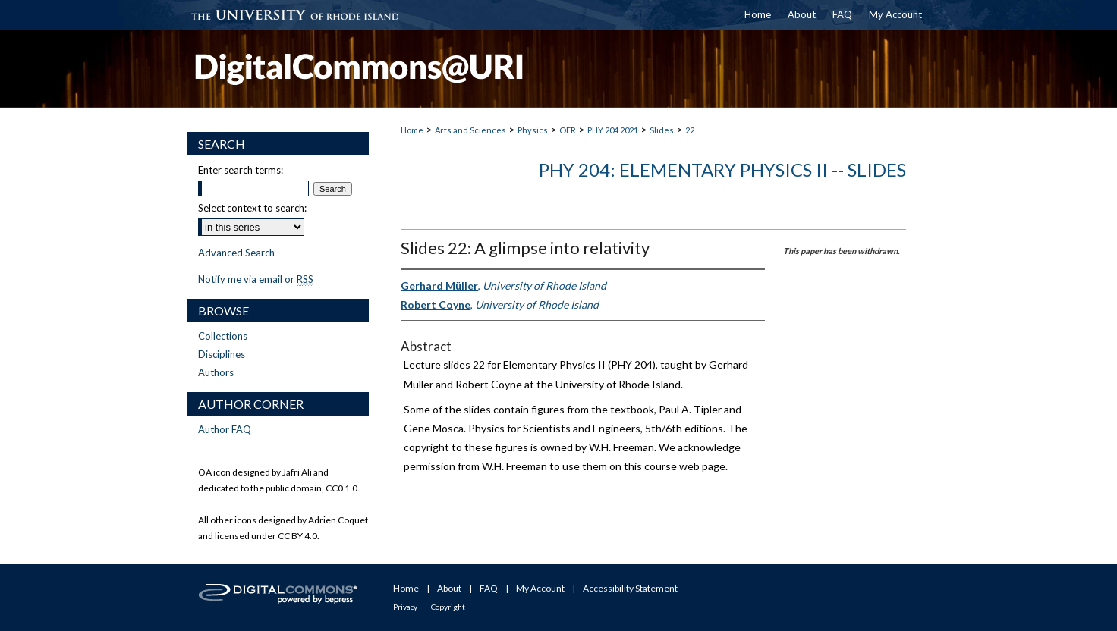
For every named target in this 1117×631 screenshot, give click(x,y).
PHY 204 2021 (612, 130)
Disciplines (221, 354)
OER (567, 130)
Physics (533, 130)
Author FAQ (224, 429)
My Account (540, 588)
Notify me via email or (255, 279)
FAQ (489, 588)
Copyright (448, 606)
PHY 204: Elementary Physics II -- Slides (722, 170)
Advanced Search (236, 252)
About (449, 588)
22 (689, 130)
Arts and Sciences (470, 130)
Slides (662, 130)
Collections (222, 336)
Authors (216, 372)
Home (412, 130)
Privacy (405, 606)
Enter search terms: (240, 170)
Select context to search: (252, 208)
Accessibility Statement (630, 588)
